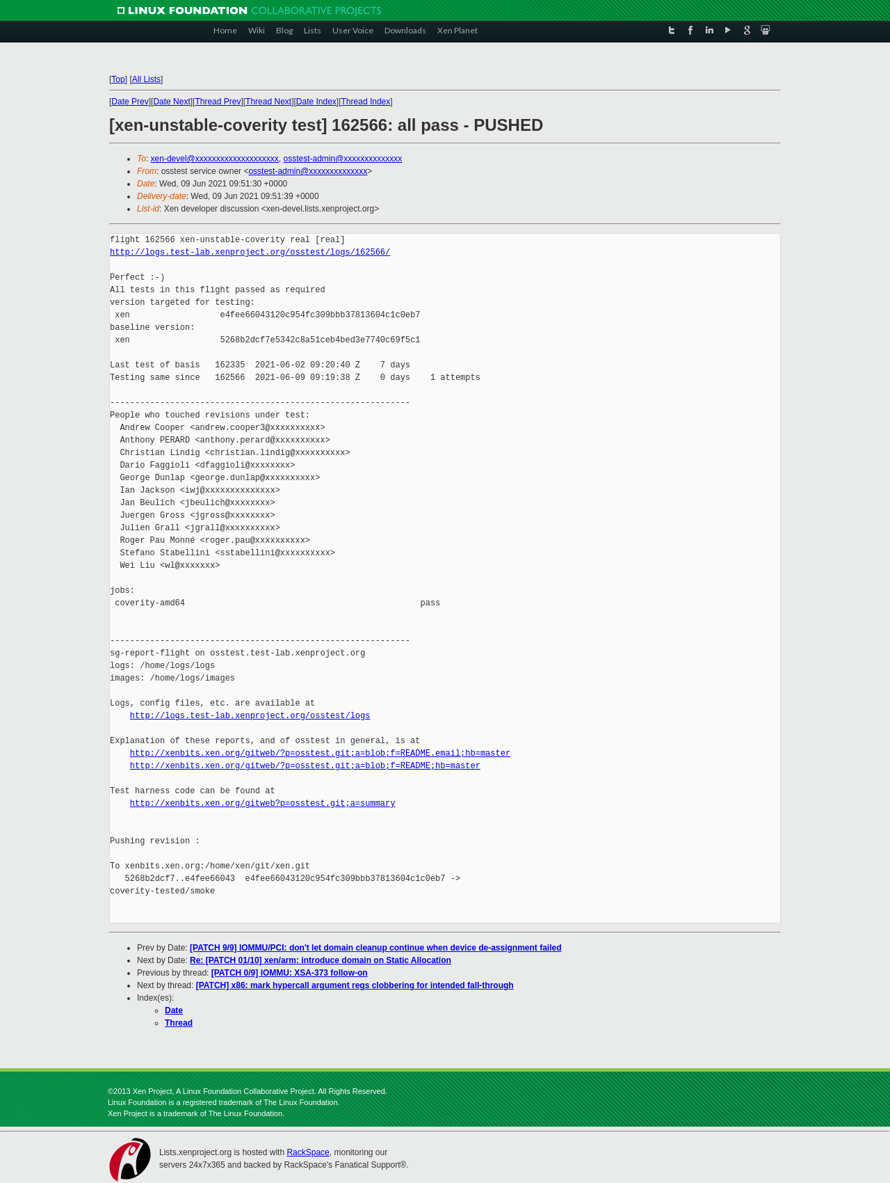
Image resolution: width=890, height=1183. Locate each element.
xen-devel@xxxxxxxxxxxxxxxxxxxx (215, 159)
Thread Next (268, 101)
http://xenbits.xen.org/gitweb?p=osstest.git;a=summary (263, 803)
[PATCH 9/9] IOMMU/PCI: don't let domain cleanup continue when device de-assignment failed (375, 948)
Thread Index (366, 101)
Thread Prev (218, 101)
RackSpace (307, 1152)
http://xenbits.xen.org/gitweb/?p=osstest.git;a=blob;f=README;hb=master (305, 766)
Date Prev (129, 101)
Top (117, 79)
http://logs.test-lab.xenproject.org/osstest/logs (250, 716)
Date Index (316, 101)
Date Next (171, 101)
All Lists (146, 79)
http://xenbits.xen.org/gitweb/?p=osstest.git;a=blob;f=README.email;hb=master (320, 753)
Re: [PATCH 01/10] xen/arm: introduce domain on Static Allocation (320, 960)
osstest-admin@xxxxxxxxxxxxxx (342, 159)
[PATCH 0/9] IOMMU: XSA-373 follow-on (289, 973)
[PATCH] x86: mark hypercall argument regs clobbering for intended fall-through (355, 985)
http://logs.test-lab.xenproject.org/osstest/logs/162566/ (250, 252)
